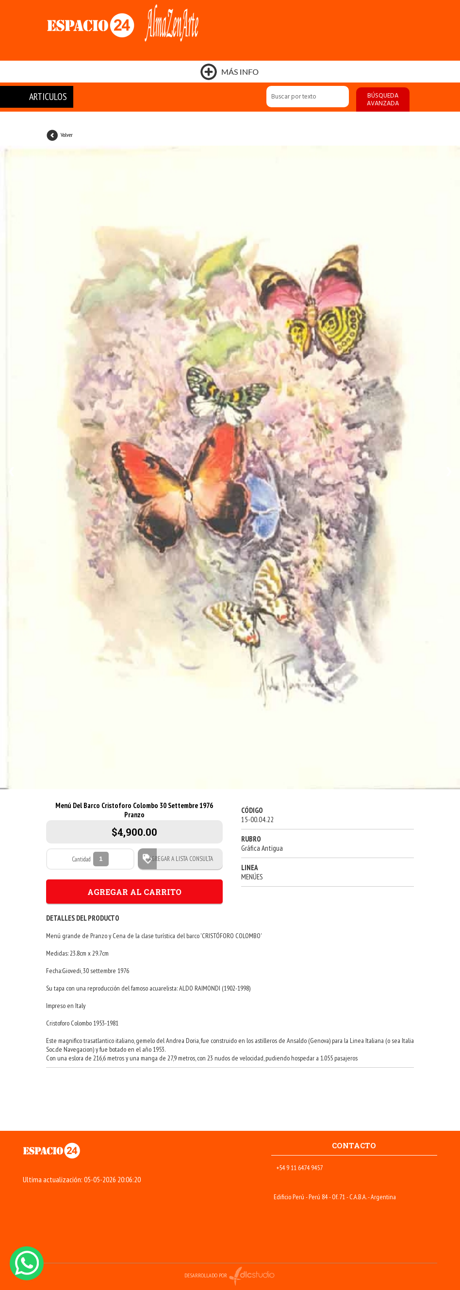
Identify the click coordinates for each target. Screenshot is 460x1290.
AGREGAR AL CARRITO (134, 892)
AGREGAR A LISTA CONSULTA (178, 859)
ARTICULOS (48, 96)
